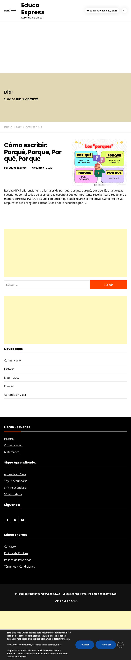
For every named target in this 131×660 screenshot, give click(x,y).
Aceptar (85, 644)
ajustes (13, 644)
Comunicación (13, 360)
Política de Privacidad (18, 560)
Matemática (11, 377)
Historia (9, 369)
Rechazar (106, 644)
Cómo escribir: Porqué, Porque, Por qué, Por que (32, 152)
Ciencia (8, 386)
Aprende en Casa (15, 395)
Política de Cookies (16, 553)
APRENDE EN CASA (66, 600)
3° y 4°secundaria (15, 488)
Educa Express (33, 8)
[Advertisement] (65, 47)
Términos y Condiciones (19, 566)
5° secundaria (13, 494)
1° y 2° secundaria (15, 481)
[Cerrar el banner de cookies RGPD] (120, 645)
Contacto (10, 546)
